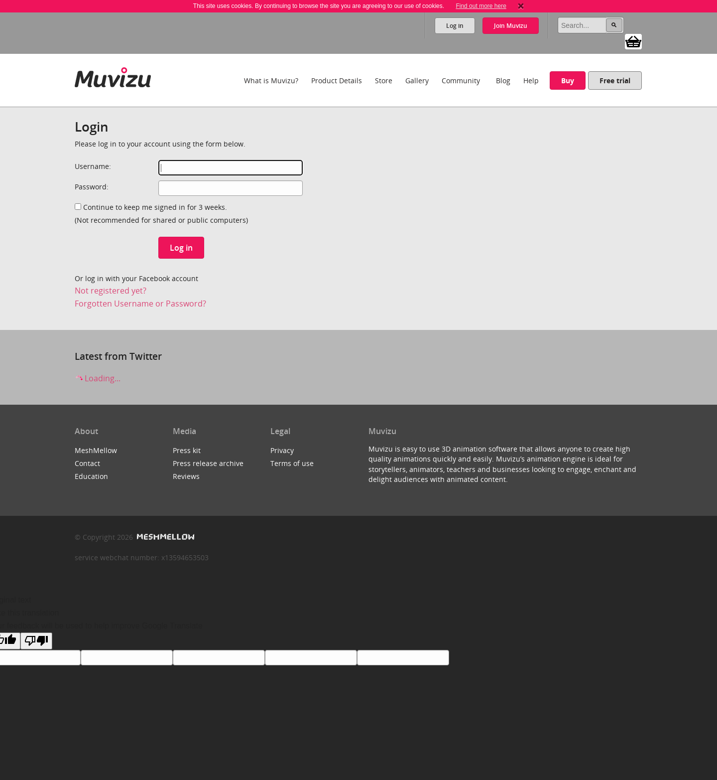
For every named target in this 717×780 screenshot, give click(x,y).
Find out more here (481, 5)
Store (383, 80)
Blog (503, 80)
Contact (87, 463)
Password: (92, 186)
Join (510, 25)
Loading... (97, 378)
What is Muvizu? (271, 80)
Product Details (336, 80)
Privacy (282, 450)
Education (91, 476)
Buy (567, 80)
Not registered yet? (110, 290)
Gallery (417, 80)
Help (531, 80)
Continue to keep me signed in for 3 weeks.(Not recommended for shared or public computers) (161, 213)
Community (461, 80)
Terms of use (292, 463)
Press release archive (208, 463)
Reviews (186, 476)
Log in (455, 25)
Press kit (187, 450)
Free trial (614, 80)
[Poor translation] (36, 640)
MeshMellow (96, 450)
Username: (93, 166)
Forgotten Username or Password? (140, 303)
